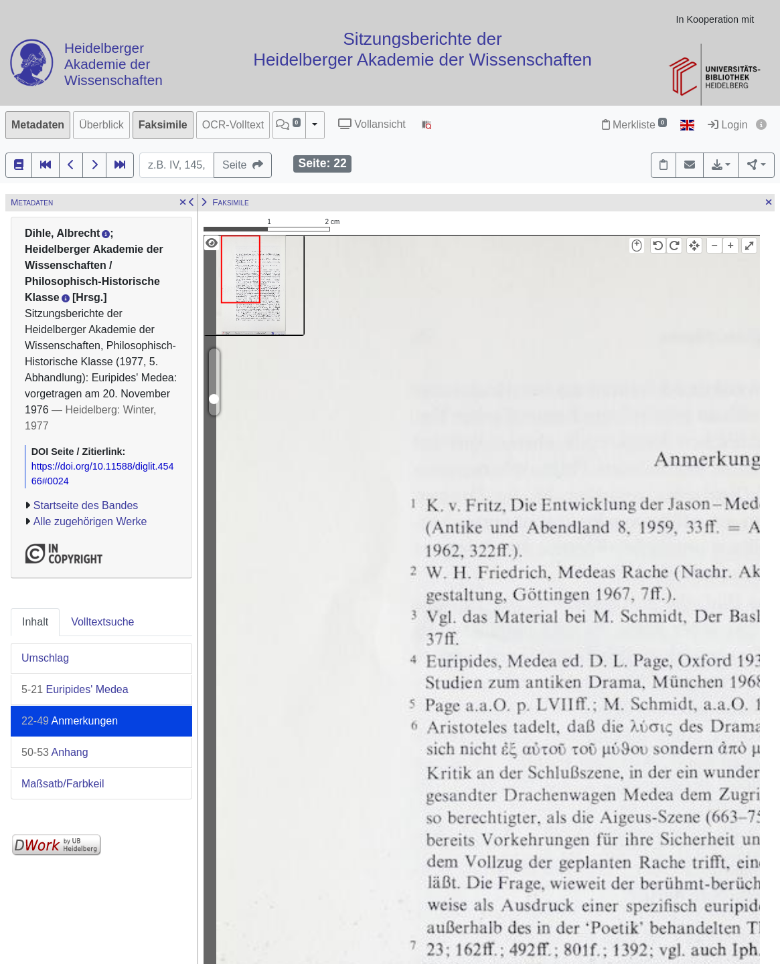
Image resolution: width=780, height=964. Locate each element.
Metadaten (37, 124)
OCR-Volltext (233, 124)
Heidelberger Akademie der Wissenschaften (113, 64)
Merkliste (634, 124)
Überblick (101, 124)
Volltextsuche (102, 622)
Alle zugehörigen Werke (90, 521)
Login (728, 124)
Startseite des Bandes (86, 505)
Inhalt (35, 622)
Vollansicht (372, 124)
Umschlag (45, 658)
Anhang (54, 752)
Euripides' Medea (75, 689)
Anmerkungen (69, 721)
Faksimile (163, 124)
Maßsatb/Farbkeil (62, 783)
